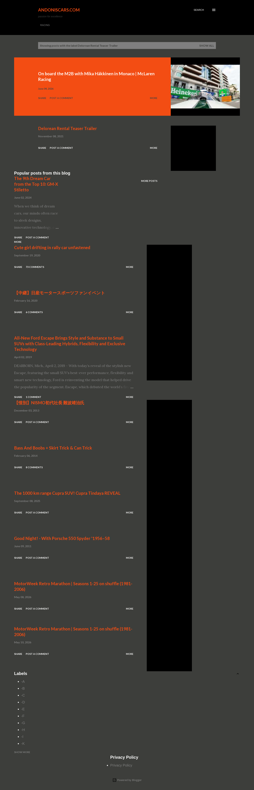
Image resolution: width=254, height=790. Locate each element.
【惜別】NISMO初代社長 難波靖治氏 (49, 402)
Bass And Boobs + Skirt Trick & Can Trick (53, 447)
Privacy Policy (121, 765)
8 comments (34, 467)
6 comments (34, 312)
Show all (206, 45)
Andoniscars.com (59, 9)
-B (23, 688)
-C (23, 695)
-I (22, 737)
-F (23, 716)
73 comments (35, 266)
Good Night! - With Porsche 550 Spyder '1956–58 (62, 538)
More (153, 97)
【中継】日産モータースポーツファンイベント (59, 292)
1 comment (33, 396)
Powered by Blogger (127, 780)
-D (23, 702)
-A (23, 681)
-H (23, 730)
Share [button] (42, 97)
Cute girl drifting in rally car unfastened (52, 247)
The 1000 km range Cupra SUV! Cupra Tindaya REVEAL (67, 493)
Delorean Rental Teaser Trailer (67, 128)
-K (23, 743)
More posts (149, 180)
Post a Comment (61, 97)
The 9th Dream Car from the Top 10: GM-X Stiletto (36, 184)
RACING (45, 25)
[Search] (199, 10)
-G (23, 723)
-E (23, 709)
